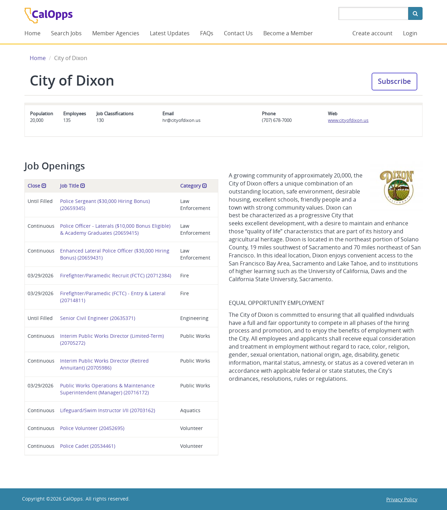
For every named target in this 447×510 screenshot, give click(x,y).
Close (37, 185)
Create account (372, 33)
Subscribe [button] (394, 81)
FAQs (206, 33)
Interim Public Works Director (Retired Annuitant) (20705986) (104, 364)
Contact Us (238, 33)
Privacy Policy (401, 499)
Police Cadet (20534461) (87, 446)
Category (193, 185)
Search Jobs (66, 33)
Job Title (72, 185)
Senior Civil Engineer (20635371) (97, 318)
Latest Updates (170, 33)
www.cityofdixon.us (348, 120)
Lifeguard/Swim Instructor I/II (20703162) (107, 410)
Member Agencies (115, 33)
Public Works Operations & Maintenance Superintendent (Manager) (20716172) (107, 389)
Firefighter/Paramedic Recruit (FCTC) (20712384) (115, 275)
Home (32, 33)
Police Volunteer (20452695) (92, 428)
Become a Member (288, 33)
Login (410, 33)
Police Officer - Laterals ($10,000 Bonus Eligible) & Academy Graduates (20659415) (115, 229)
